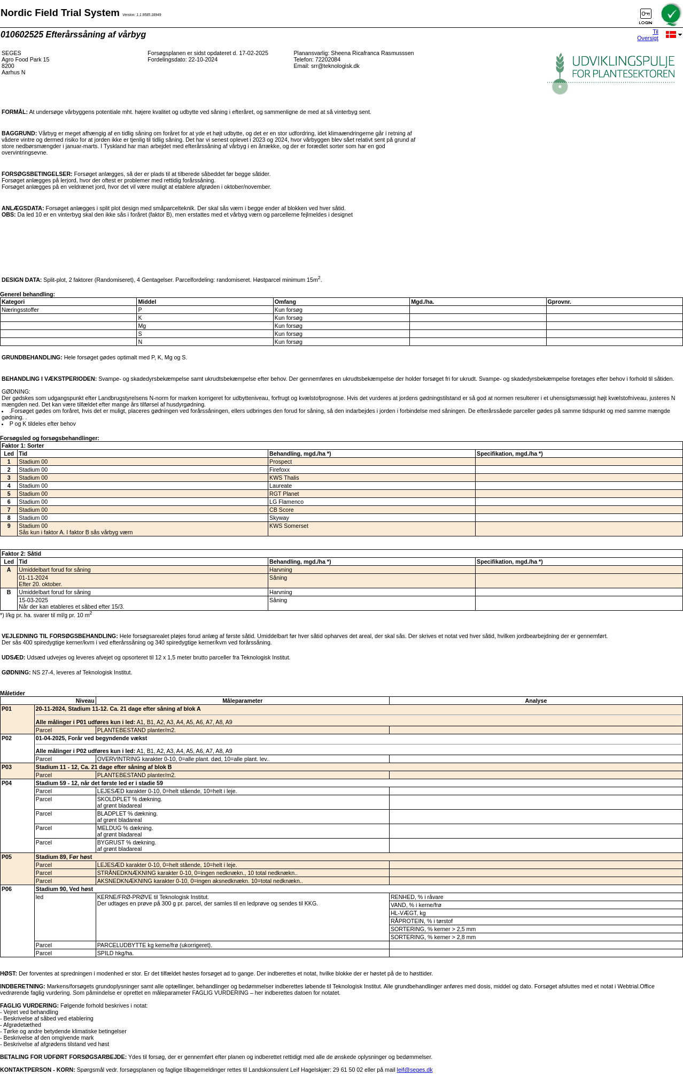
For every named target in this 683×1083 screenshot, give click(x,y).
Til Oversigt (647, 34)
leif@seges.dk (415, 1069)
